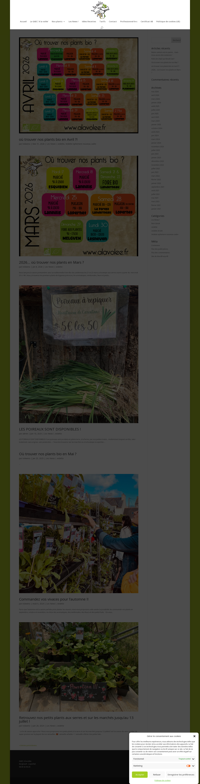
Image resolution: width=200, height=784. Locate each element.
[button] (194, 742)
